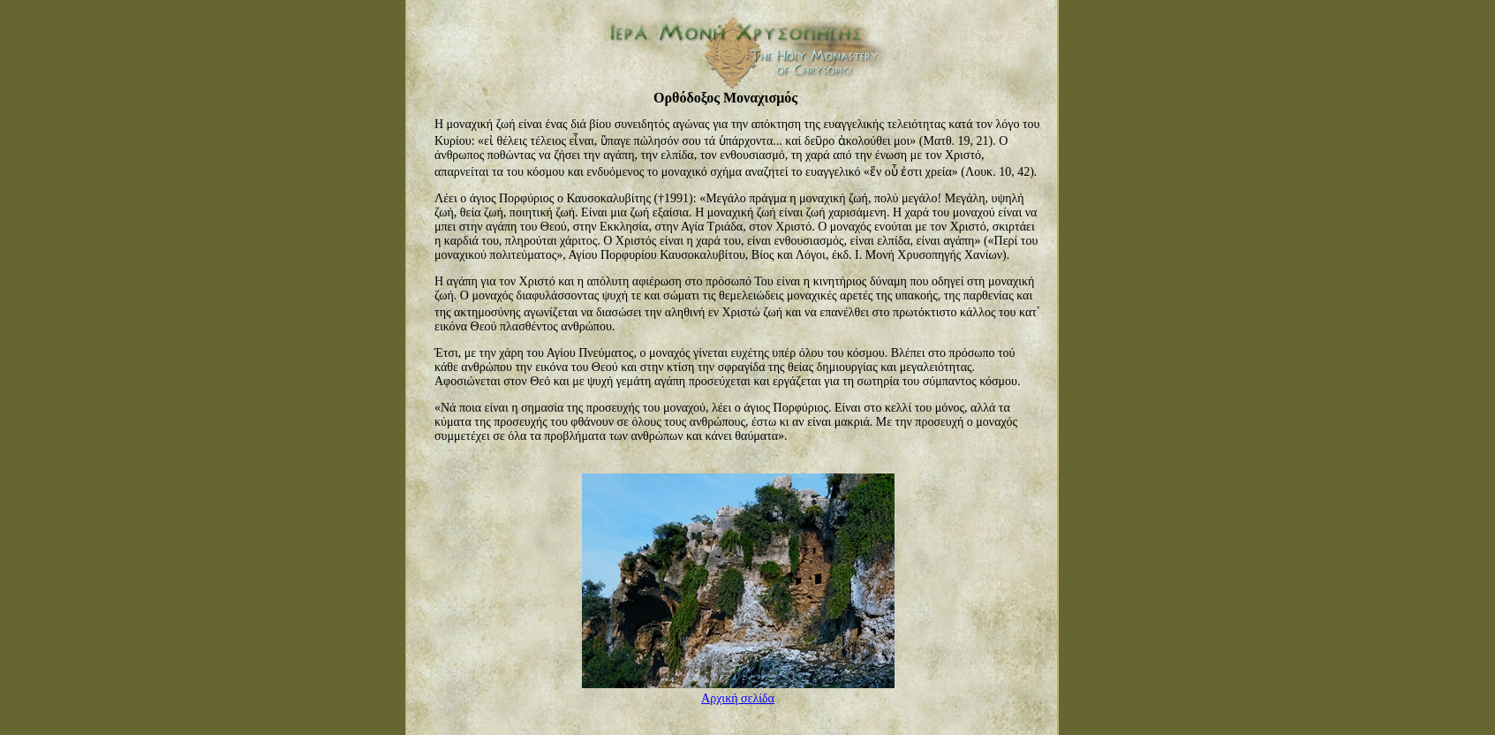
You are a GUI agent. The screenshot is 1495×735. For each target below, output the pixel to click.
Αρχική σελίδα (737, 698)
